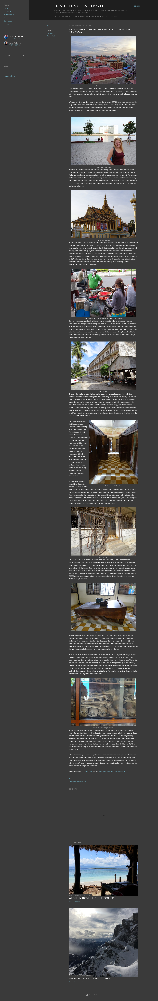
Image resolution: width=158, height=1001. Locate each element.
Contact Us (102, 16)
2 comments (77, 901)
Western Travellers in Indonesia (91, 898)
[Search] (137, 6)
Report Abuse (9, 76)
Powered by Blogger (93, 995)
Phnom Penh (51, 36)
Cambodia (50, 33)
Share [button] (49, 26)
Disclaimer (112, 16)
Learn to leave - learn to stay (89, 978)
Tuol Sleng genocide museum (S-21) (111, 771)
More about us (66, 16)
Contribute (91, 16)
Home (56, 16)
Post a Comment (78, 982)
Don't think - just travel (79, 6)
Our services (79, 16)
